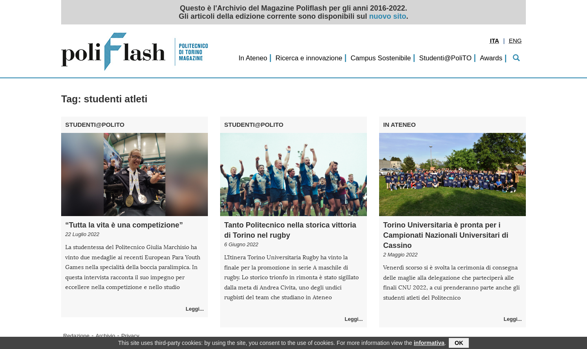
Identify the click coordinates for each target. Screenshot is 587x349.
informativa (429, 343)
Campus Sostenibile (381, 58)
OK (459, 343)
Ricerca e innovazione (309, 58)
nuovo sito (387, 16)
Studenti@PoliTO (445, 58)
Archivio (105, 336)
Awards (491, 58)
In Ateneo (252, 58)
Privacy (130, 336)
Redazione (76, 336)
